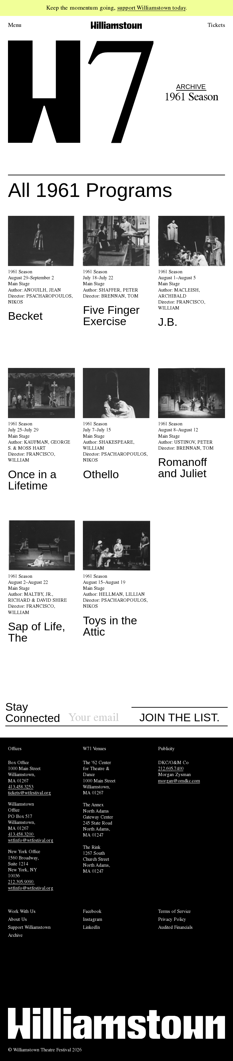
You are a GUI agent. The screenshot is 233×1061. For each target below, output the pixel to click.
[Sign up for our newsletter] (99, 717)
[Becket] (41, 271)
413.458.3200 (21, 834)
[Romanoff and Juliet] (191, 426)
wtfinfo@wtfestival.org (30, 840)
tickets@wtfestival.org (29, 792)
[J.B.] (191, 274)
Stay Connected (32, 712)
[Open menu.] (24, 25)
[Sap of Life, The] (41, 584)
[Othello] (116, 426)
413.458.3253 (20, 786)
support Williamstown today (151, 7)
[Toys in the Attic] (116, 581)
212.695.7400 (170, 768)
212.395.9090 (21, 881)
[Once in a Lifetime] (41, 432)
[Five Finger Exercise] (116, 274)
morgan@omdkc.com (179, 780)
